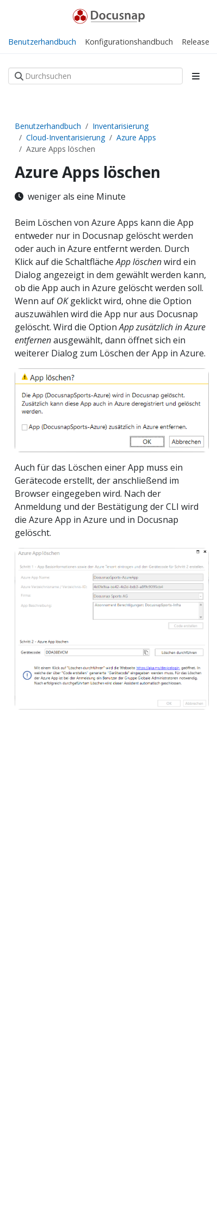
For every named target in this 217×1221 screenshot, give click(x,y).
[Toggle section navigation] (195, 76)
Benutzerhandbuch (48, 126)
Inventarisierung (120, 126)
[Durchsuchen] (95, 75)
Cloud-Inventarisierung (65, 137)
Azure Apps (136, 137)
